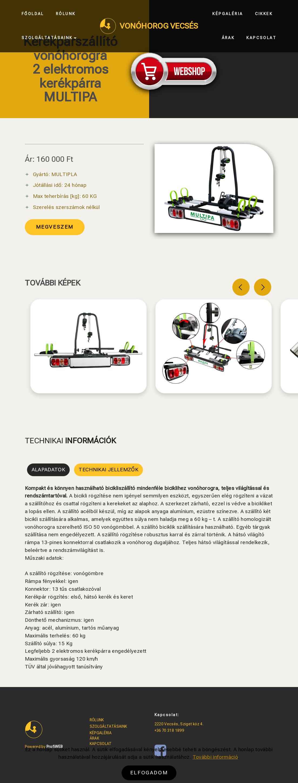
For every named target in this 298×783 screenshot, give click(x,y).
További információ (215, 772)
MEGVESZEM (54, 227)
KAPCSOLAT (101, 743)
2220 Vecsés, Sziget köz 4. (179, 724)
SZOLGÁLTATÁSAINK (108, 726)
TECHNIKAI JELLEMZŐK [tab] (108, 469)
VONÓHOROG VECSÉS (159, 26)
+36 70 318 (165, 730)
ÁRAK (94, 738)
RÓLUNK (97, 720)
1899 (179, 730)
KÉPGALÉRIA (101, 733)
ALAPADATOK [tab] (48, 469)
